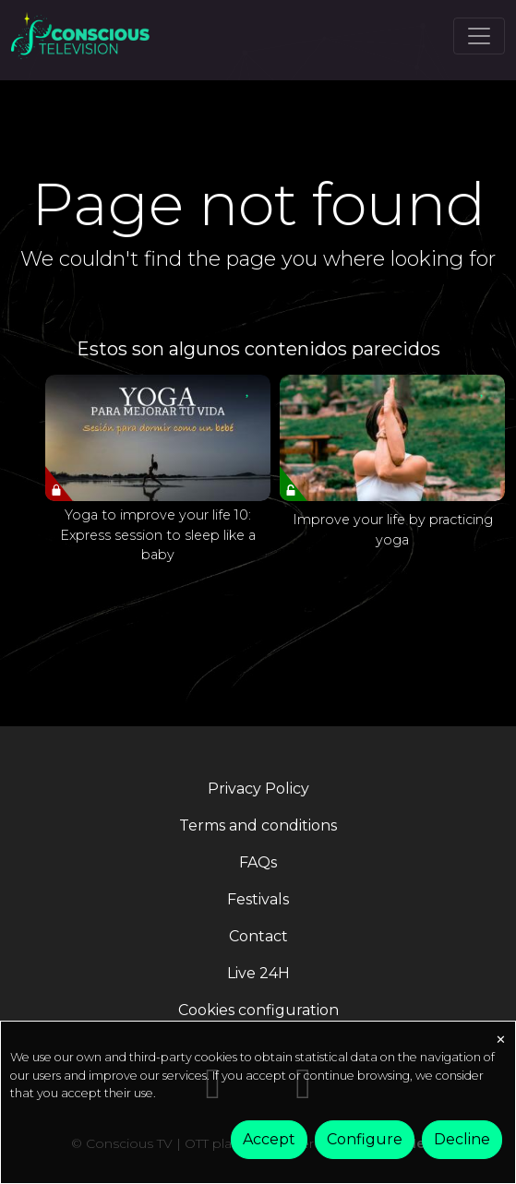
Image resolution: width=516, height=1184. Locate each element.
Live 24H (258, 973)
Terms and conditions (258, 825)
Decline (462, 1139)
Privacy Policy (258, 788)
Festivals (258, 899)
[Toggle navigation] (479, 36)
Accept (269, 1139)
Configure (364, 1139)
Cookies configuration (258, 1010)
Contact (258, 936)
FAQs (258, 862)
